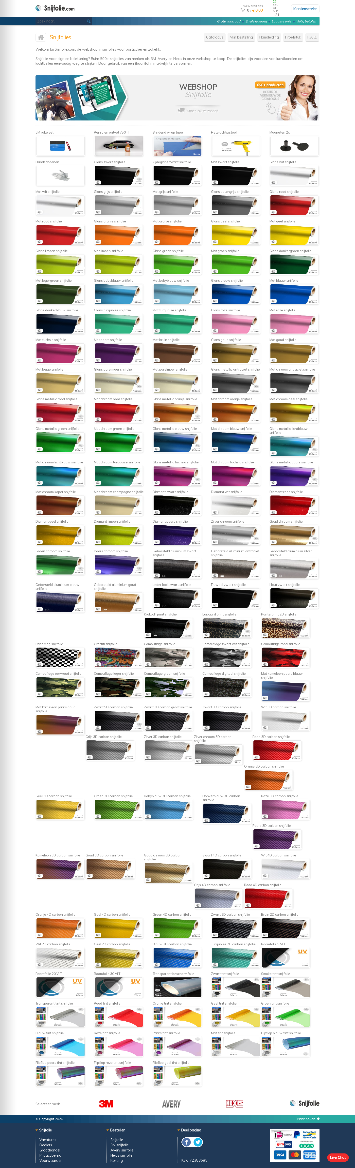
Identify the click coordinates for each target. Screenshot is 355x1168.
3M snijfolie (119, 1145)
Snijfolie (116, 1139)
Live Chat (338, 1157)
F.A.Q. (312, 37)
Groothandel (49, 1150)
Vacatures (47, 1139)
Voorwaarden (50, 1160)
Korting (116, 1160)
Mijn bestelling (241, 37)
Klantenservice (305, 8)
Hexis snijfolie (121, 1155)
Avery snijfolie (121, 1150)
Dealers (45, 1145)
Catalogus (214, 37)
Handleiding (269, 37)
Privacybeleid (50, 1155)
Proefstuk (293, 37)
